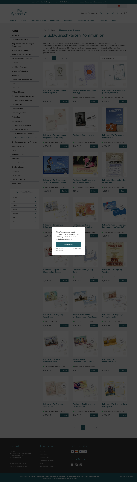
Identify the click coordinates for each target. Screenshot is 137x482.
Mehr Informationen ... (64, 239)
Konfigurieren (77, 249)
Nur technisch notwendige (60, 249)
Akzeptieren (68, 244)
